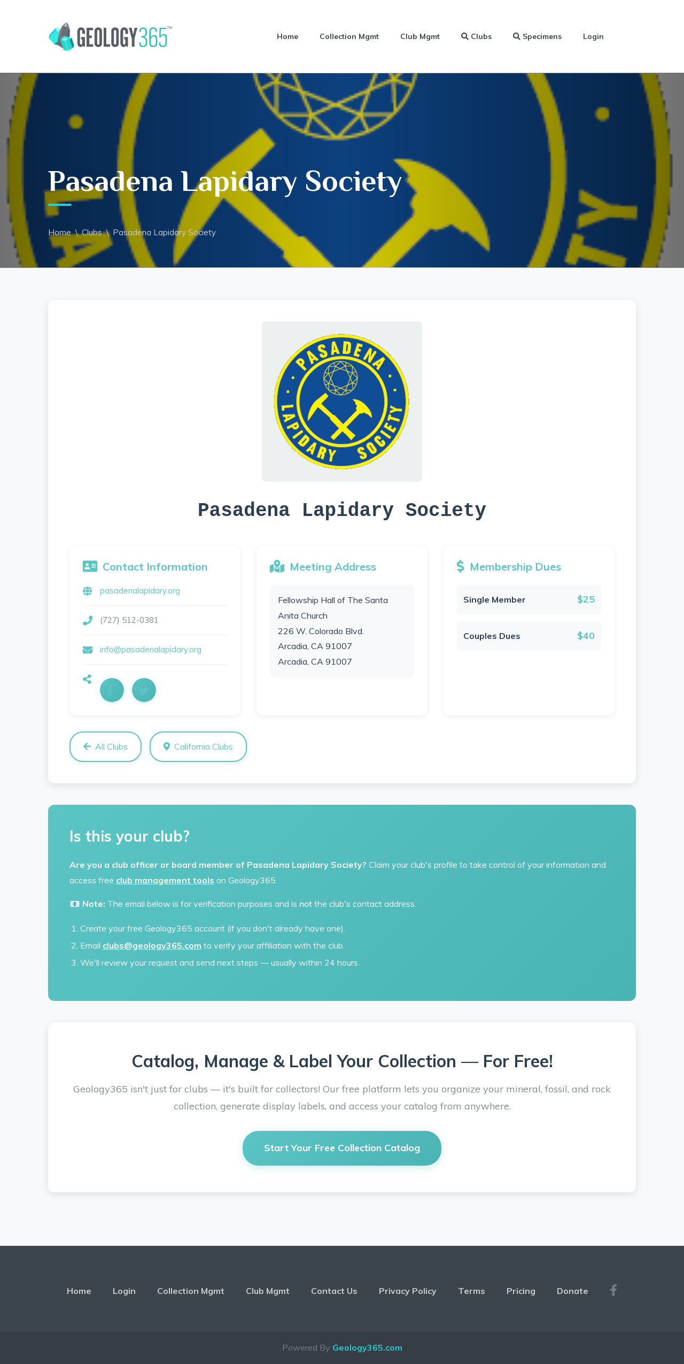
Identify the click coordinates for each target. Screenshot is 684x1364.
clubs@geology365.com (152, 945)
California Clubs (198, 746)
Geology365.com (367, 1347)
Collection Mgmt (349, 36)
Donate (572, 1290)
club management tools (165, 880)
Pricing (521, 1290)
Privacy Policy (408, 1290)
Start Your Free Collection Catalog (342, 1148)
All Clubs (105, 746)
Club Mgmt (420, 36)
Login (593, 36)
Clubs (476, 36)
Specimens (537, 36)
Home (287, 36)
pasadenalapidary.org (140, 590)
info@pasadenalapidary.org (150, 649)
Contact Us (334, 1290)
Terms (471, 1290)
